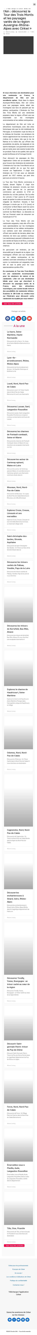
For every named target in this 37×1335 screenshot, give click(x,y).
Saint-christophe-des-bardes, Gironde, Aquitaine (17, 539)
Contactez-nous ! (18, 1285)
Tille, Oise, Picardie (16, 1228)
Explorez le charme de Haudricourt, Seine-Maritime (17, 692)
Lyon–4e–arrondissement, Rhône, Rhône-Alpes (18, 361)
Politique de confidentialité (18, 1280)
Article (8, 34)
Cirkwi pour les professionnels (18, 1265)
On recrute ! (18, 1273)
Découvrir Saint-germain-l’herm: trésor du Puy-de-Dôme (17, 1047)
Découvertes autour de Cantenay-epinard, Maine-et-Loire (17, 462)
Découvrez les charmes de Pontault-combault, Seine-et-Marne (18, 434)
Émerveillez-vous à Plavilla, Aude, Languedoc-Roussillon (17, 1168)
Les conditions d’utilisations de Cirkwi (18, 1277)
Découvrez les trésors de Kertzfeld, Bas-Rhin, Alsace (18, 629)
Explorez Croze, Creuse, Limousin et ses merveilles (18, 513)
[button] (34, 4)
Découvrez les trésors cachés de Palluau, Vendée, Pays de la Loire (18, 565)
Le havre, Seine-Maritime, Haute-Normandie (15, 335)
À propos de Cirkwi (18, 1269)
